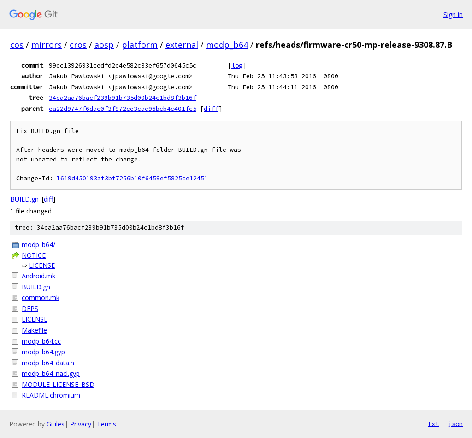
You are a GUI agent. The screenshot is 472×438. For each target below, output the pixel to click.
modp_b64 (227, 44)
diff (211, 108)
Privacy (80, 424)
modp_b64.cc (41, 341)
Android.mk (38, 275)
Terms (106, 424)
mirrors (46, 44)
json (455, 424)
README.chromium (51, 395)
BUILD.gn (24, 199)
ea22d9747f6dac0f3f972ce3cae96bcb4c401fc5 (122, 108)
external (181, 44)
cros (78, 44)
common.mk (40, 297)
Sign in (453, 14)
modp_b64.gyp (43, 351)
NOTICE (34, 255)
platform (140, 44)
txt (433, 424)
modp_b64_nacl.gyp (51, 373)
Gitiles (56, 424)
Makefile (34, 330)
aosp (104, 44)
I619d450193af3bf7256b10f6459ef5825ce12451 (132, 178)
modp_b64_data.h (48, 362)
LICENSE (42, 265)
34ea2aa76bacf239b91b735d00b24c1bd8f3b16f (122, 97)
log (236, 65)
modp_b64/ (38, 244)
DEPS (30, 308)
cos (17, 44)
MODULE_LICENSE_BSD (58, 384)
